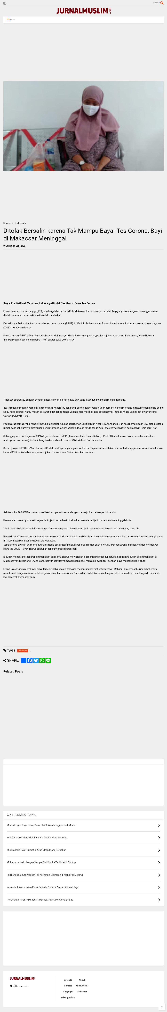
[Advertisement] (83, 52)
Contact (68, 986)
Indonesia (20, 223)
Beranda (68, 980)
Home (6, 223)
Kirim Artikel (82, 986)
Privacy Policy (68, 997)
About (82, 980)
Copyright (68, 992)
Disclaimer (82, 992)
